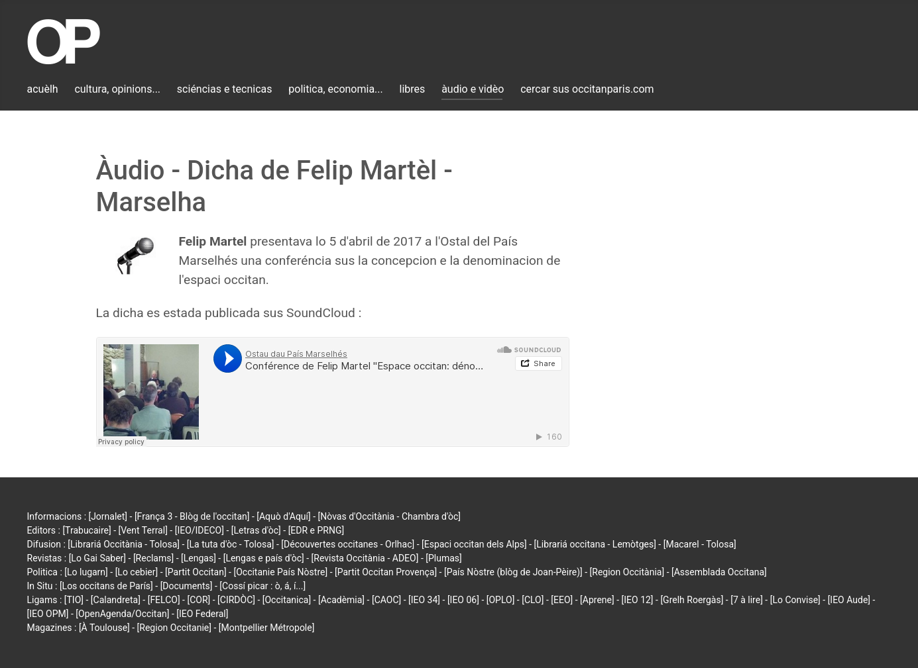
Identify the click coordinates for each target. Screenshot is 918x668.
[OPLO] (501, 600)
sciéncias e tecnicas (224, 89)
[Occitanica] (286, 600)
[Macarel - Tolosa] (699, 544)
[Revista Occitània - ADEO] (365, 558)
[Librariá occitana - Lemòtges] (595, 544)
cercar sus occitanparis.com (587, 89)
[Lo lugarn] (86, 572)
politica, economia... (335, 89)
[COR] (198, 600)
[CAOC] (386, 600)
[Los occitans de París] (106, 586)
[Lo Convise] (795, 600)
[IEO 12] (638, 600)
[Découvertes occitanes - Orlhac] (347, 544)
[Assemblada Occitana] (719, 572)
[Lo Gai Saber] (97, 558)
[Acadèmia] (341, 600)
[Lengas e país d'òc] (263, 558)
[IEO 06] (463, 600)
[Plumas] (444, 558)
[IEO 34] (424, 600)
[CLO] (533, 600)
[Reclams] (153, 558)
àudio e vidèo (472, 89)
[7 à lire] (746, 600)
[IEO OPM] (48, 613)
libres (413, 89)
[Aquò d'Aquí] (283, 516)
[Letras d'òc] (256, 530)
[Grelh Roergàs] (691, 600)
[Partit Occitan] (196, 572)
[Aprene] (597, 600)
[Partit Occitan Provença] (386, 572)
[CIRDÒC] (236, 600)
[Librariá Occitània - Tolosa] (124, 544)
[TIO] (74, 600)
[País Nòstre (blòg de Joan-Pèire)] (513, 572)
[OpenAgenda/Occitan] (122, 613)
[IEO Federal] (202, 613)
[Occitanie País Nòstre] (280, 572)
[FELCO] (164, 600)
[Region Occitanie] (174, 627)
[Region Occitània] (627, 572)
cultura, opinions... (117, 89)
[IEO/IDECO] (199, 530)
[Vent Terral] (143, 530)
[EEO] (562, 600)
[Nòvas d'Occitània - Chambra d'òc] (389, 516)
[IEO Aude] (849, 600)
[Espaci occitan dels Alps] (474, 544)
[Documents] (186, 586)
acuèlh (42, 89)
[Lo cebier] (136, 572)
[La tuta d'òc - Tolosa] (230, 544)
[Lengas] (198, 558)
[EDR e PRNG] (316, 530)
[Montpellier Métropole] (267, 627)
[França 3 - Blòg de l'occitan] (192, 516)
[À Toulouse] (104, 627)
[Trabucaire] (86, 530)
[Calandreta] (116, 600)
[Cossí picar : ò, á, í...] (262, 586)
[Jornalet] (108, 516)
